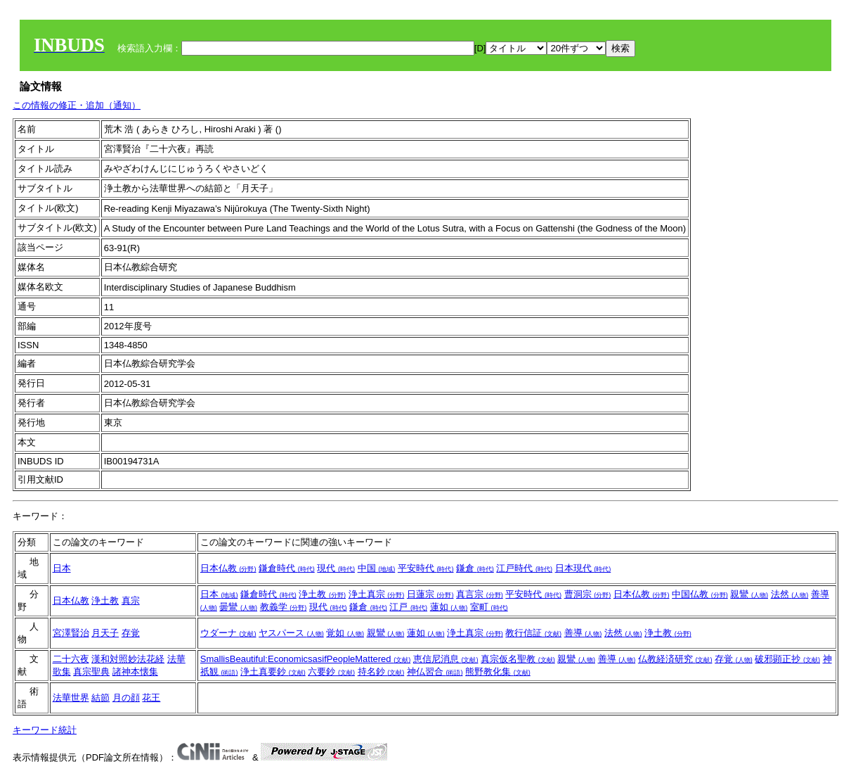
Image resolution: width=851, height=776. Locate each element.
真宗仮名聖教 (518, 659)
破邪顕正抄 (787, 659)
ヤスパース (291, 633)
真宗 (131, 600)
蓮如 (449, 607)
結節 (100, 697)
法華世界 (71, 697)
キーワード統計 (45, 730)
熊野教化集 (498, 671)
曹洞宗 (587, 594)
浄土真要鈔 (273, 671)
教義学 (283, 607)
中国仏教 (700, 594)
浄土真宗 (377, 594)
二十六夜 (71, 659)
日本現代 (583, 568)
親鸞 (749, 594)
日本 (62, 568)
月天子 (105, 633)
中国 (377, 568)
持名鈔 (381, 671)
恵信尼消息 (446, 659)
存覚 (131, 633)
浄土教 (105, 600)
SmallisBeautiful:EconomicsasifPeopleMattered (305, 659)
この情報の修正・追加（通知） (77, 105)
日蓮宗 (430, 594)
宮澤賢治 (71, 633)
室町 (489, 607)
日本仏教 (228, 568)
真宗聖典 (91, 671)
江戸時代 (524, 568)
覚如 (345, 633)
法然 (790, 594)
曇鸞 (238, 607)
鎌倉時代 (287, 568)
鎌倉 (475, 568)
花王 (151, 697)
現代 (336, 568)
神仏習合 (435, 671)
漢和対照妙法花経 (127, 659)
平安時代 (426, 568)
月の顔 (126, 697)
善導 (583, 633)
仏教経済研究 (675, 659)
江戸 (408, 607)
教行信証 (533, 633)
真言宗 (479, 594)
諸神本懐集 (135, 671)
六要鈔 (331, 671)
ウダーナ (228, 633)
